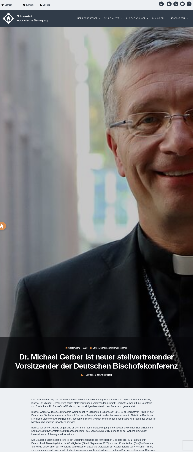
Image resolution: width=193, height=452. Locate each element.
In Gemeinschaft (137, 18)
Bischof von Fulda (136, 412)
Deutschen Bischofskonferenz (75, 399)
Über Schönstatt (88, 18)
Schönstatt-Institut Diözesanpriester (66, 431)
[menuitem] (10, 5)
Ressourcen (179, 18)
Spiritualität (113, 18)
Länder (96, 348)
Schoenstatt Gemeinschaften (114, 348)
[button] (161, 4)
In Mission (159, 18)
